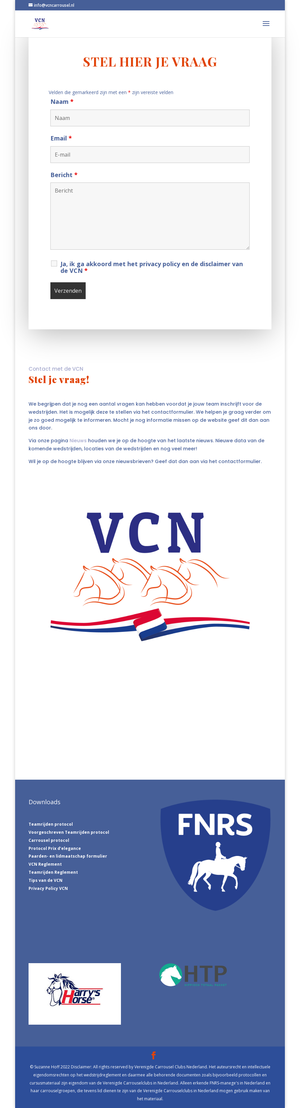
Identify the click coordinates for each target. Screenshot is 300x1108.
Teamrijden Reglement (53, 872)
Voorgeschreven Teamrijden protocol (69, 832)
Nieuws (78, 440)
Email (61, 138)
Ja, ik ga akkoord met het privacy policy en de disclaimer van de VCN (151, 267)
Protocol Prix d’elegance (55, 848)
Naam (62, 101)
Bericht (64, 175)
